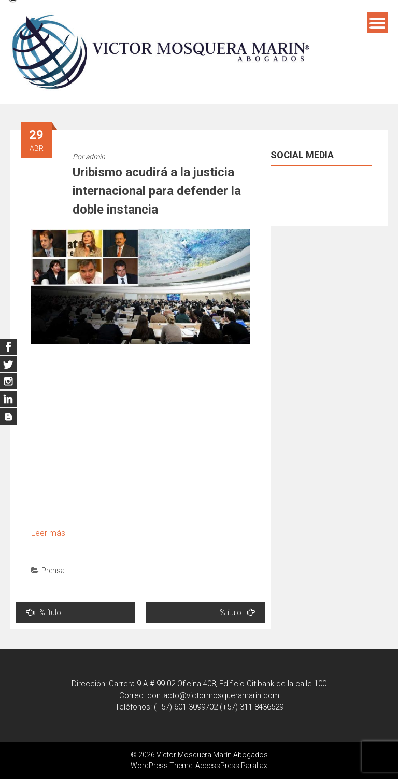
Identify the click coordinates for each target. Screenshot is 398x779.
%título (43, 612)
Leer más (48, 533)
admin (95, 156)
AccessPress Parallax (231, 765)
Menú (377, 22)
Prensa (53, 570)
